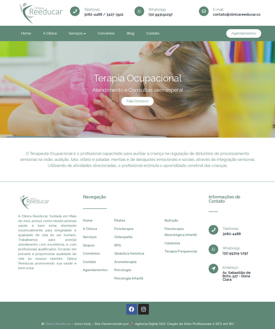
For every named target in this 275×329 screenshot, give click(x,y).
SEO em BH (224, 324)
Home (26, 33)
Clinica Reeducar (58, 324)
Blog (130, 33)
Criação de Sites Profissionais (189, 324)
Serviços (77, 33)
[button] (243, 33)
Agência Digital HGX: (150, 324)
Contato (152, 33)
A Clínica (50, 33)
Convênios (106, 33)
